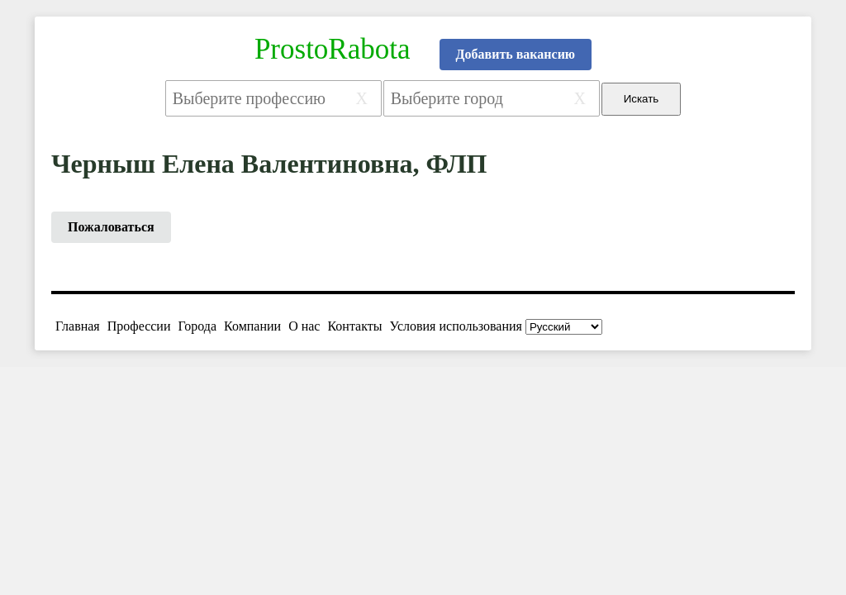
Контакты (354, 326)
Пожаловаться (111, 227)
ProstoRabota (332, 49)
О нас (304, 326)
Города (197, 326)
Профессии (139, 326)
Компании (252, 326)
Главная (77, 326)
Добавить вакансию (516, 54)
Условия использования (456, 326)
